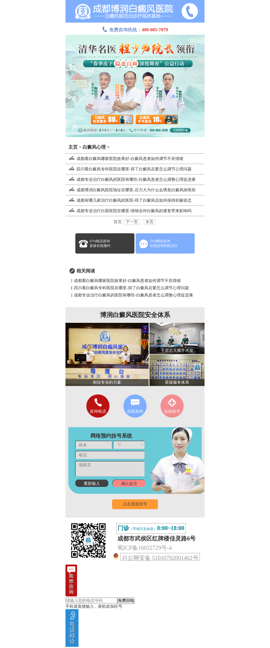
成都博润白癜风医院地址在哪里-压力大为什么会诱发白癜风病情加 (130, 190)
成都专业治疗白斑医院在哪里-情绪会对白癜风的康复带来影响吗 (128, 211)
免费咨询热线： (135, 29)
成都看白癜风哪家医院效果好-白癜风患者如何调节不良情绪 (124, 158)
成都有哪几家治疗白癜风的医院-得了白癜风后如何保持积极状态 (128, 200)
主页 (73, 147)
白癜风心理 (94, 147)
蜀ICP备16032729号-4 (144, 548)
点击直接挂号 (135, 504)
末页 (149, 222)
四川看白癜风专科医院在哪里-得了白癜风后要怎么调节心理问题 (128, 169)
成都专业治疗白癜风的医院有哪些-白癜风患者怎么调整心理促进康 (130, 179)
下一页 (132, 222)
